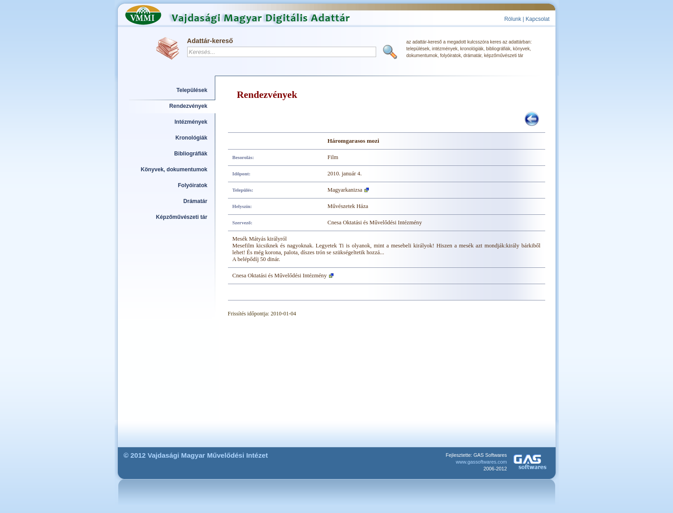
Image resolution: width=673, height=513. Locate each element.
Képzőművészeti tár (181, 217)
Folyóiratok (192, 185)
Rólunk (512, 19)
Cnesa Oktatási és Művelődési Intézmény (279, 275)
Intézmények (191, 122)
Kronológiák (191, 138)
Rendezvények (188, 106)
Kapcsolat (538, 19)
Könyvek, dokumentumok (174, 169)
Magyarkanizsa (345, 190)
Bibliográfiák (190, 153)
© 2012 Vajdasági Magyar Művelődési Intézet (196, 455)
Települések (191, 90)
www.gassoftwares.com (481, 462)
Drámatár (195, 201)
